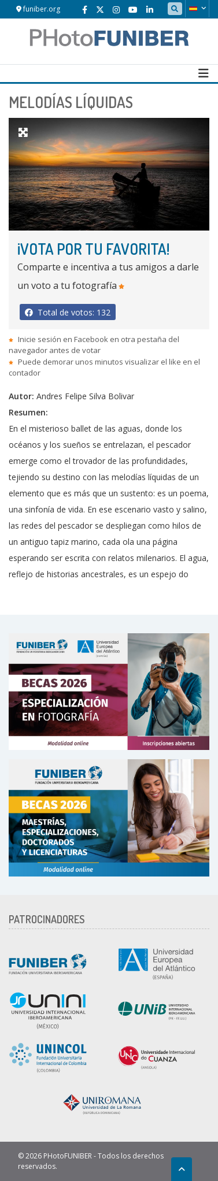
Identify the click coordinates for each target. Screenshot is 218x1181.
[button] (197, 8)
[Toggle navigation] (203, 73)
